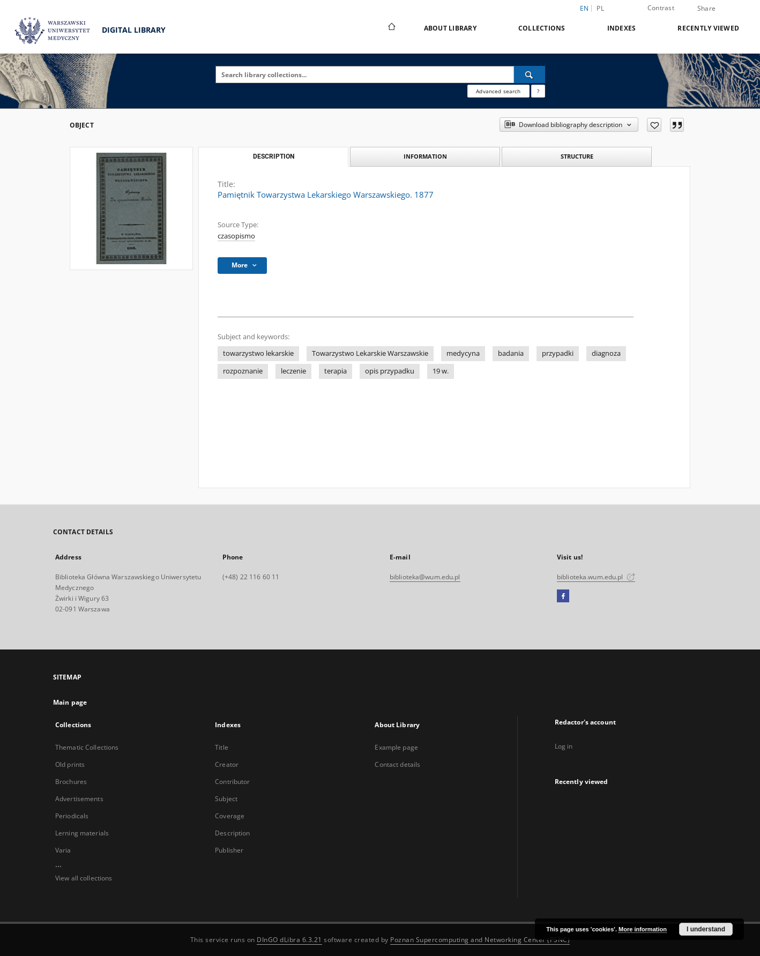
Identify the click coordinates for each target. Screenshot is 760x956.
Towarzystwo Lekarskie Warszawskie (370, 353)
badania (511, 353)
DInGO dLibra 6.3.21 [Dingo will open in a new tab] (289, 939)
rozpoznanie (243, 371)
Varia (63, 850)
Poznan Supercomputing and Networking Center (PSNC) (480, 939)
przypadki (557, 353)
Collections (541, 28)
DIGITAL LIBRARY (85, 31)
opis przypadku (389, 371)
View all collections (83, 878)
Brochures (71, 781)
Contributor (232, 781)
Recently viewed (708, 28)
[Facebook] (563, 596)
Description (232, 833)
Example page (396, 747)
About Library (450, 28)
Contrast (660, 7)
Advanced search (498, 91)
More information (643, 929)
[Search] (529, 74)
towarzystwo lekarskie (258, 353)
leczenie (293, 371)
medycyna (463, 353)
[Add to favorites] (654, 125)
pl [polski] (600, 8)
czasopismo (236, 236)
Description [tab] (273, 156)
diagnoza (606, 353)
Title (221, 747)
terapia (335, 371)
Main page (70, 702)
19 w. (441, 371)
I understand (706, 929)
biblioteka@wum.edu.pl (425, 576)
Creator (227, 764)
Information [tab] (425, 156)
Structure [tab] (577, 156)
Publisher (229, 850)
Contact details (397, 764)
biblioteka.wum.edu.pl (596, 576)
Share (706, 8)
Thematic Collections (86, 747)
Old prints (70, 764)
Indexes (621, 28)
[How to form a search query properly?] (538, 91)
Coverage (229, 815)
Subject (226, 798)
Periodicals (71, 815)
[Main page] (391, 28)
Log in (564, 746)
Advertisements (79, 798)
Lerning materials (82, 833)
